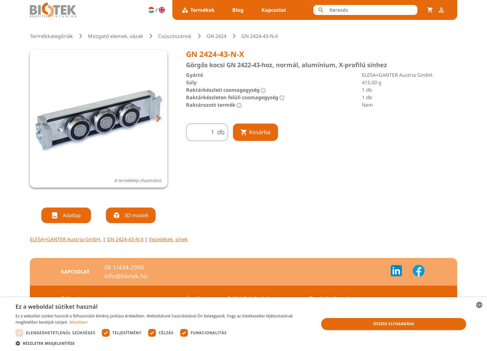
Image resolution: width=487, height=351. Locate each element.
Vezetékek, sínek (168, 239)
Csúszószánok (175, 36)
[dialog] (243, 324)
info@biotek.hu (126, 276)
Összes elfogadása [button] (393, 323)
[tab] (87, 195)
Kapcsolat (274, 10)
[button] (163, 343)
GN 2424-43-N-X (125, 239)
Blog (238, 10)
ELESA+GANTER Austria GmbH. (66, 239)
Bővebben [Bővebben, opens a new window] (79, 322)
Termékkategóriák (51, 36)
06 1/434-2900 (124, 267)
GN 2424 (216, 36)
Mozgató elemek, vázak (115, 36)
